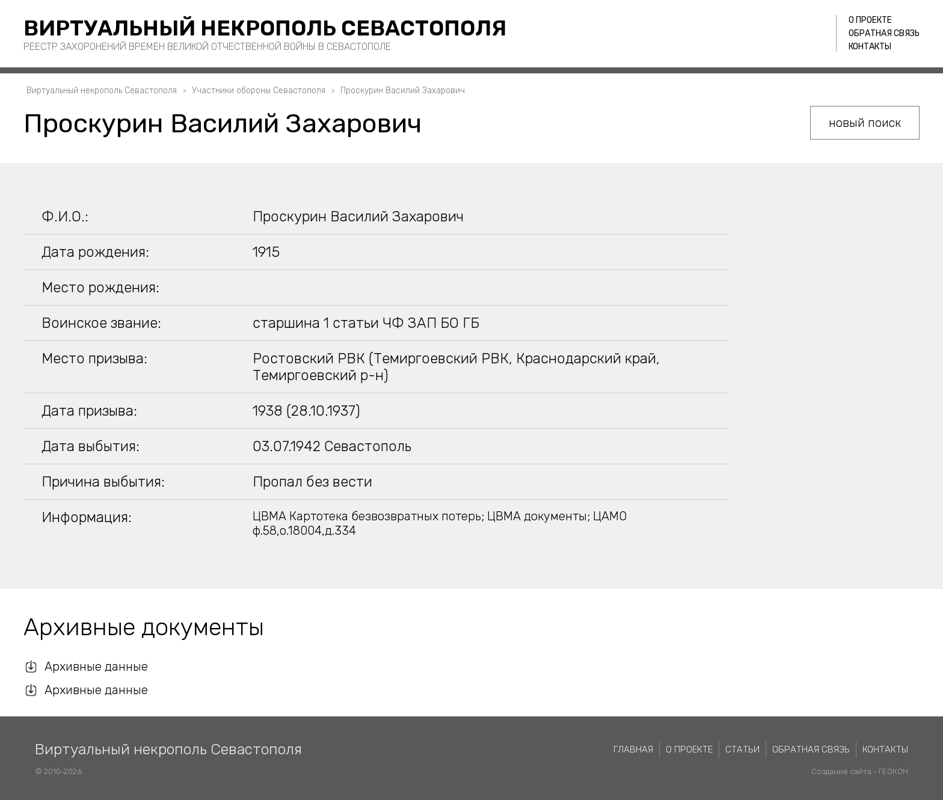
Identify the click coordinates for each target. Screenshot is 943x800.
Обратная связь (884, 33)
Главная (633, 749)
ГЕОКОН (893, 771)
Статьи (742, 749)
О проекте (870, 20)
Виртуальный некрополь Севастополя (264, 28)
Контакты (870, 47)
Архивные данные (96, 666)
